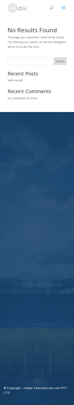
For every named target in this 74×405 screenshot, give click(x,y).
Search (60, 61)
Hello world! (14, 80)
